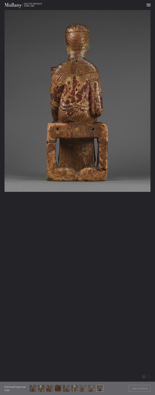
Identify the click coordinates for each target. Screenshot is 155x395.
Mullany (24, 5)
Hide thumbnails (140, 388)
